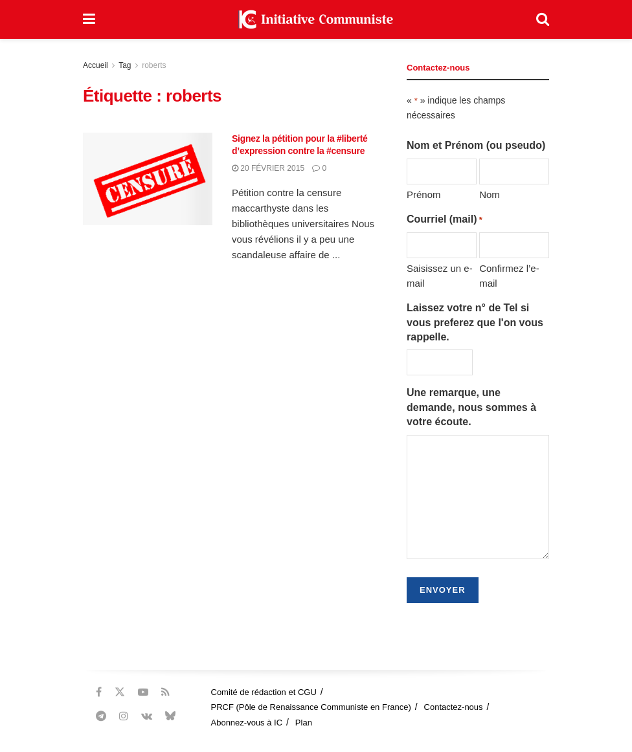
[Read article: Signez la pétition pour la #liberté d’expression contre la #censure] (147, 179)
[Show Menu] (89, 19)
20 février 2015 (268, 168)
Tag (125, 65)
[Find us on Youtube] (143, 692)
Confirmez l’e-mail (509, 275)
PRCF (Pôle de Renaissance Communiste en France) (311, 707)
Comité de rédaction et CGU (264, 692)
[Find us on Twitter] (120, 692)
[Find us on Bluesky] (170, 716)
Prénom (424, 194)
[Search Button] (542, 19)
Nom (489, 194)
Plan (303, 722)
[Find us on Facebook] (99, 692)
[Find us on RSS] (165, 692)
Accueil (95, 65)
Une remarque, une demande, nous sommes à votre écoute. (471, 407)
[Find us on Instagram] (123, 716)
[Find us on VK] (146, 716)
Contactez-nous (453, 707)
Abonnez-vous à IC (247, 722)
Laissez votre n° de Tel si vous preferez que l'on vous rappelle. (475, 322)
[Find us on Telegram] (101, 716)
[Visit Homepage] (316, 19)
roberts (154, 65)
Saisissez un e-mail (440, 275)
